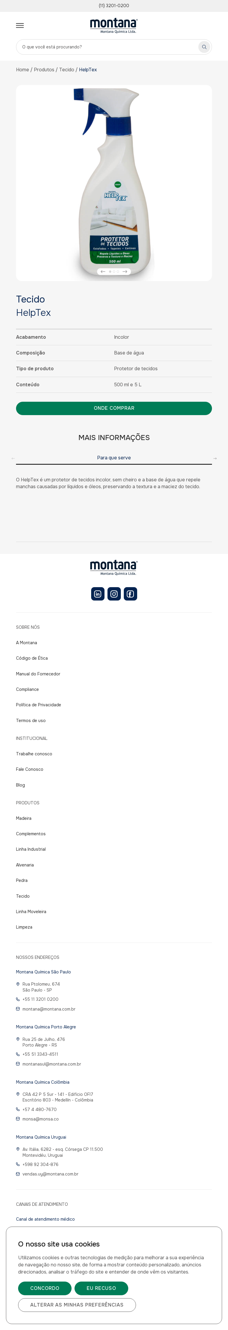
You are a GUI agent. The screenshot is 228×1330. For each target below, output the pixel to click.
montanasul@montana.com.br (48, 1064)
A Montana (26, 642)
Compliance (27, 689)
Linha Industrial (31, 849)
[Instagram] (114, 594)
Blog (20, 785)
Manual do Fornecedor (38, 674)
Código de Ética (32, 658)
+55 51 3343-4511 (37, 1054)
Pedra (22, 880)
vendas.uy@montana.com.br (47, 1174)
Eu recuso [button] (101, 1288)
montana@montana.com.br (45, 1009)
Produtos (44, 70)
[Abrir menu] (20, 25)
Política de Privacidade (38, 704)
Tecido (66, 70)
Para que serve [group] (114, 458)
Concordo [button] (44, 1288)
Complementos (31, 833)
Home (22, 70)
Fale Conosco (29, 769)
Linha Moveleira (31, 911)
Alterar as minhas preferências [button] (77, 1305)
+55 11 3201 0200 (37, 999)
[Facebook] (130, 594)
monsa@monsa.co (37, 1119)
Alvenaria (25, 865)
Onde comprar (114, 408)
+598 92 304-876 (37, 1164)
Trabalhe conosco (34, 754)
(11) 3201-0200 (114, 5)
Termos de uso (31, 720)
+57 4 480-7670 (36, 1109)
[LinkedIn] (97, 594)
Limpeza (24, 927)
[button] (103, 271)
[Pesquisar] (204, 47)
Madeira (23, 818)
